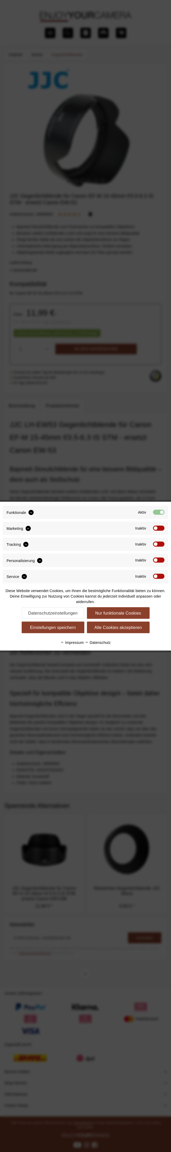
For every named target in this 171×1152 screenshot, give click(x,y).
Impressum (72, 642)
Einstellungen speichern (53, 627)
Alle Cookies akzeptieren (118, 627)
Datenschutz (98, 642)
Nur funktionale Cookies (118, 613)
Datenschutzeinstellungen (53, 613)
